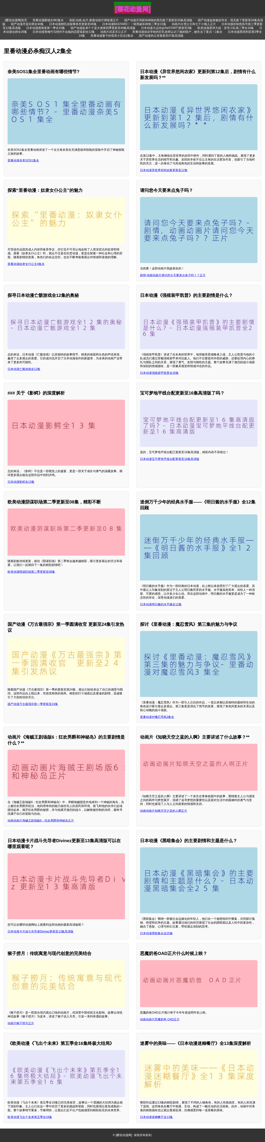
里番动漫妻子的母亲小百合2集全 (112, 35)
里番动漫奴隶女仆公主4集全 (26, 264)
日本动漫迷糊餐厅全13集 (156, 1117)
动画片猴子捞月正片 (21, 1023)
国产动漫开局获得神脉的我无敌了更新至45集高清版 (158, 20)
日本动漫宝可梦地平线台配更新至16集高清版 (169, 459)
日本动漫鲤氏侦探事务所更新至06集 (73, 24)
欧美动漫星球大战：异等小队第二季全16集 (225, 27)
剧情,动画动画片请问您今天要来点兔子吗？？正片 (173, 275)
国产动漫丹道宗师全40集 (27, 24)
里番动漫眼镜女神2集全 (48, 20)
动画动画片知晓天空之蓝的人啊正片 (163, 810)
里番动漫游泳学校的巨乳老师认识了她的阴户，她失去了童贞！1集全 (177, 31)
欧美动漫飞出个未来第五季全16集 (30, 1117)
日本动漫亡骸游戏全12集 (24, 369)
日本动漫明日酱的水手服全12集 (161, 604)
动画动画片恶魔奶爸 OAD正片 (160, 1019)
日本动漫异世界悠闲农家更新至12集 (164, 170)
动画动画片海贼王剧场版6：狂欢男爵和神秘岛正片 (41, 820)
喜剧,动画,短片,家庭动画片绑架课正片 (94, 20)
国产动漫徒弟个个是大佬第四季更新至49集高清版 (103, 27)
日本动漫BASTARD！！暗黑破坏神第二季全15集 (134, 24)
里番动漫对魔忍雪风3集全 (157, 717)
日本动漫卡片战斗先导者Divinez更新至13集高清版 (40, 931)
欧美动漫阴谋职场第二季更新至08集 (31, 571)
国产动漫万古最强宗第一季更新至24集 (33, 704)
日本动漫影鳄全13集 (21, 481)
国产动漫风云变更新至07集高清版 (161, 35)
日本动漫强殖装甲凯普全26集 (159, 372)
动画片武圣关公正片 (113, 31)
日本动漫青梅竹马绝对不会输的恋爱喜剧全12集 (64, 31)
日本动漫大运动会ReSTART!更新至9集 (166, 27)
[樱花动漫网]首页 (16, 20)
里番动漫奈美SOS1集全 (23, 160)
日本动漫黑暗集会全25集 (156, 933)
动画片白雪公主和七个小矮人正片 (194, 24)
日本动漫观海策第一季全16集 (45, 27)
